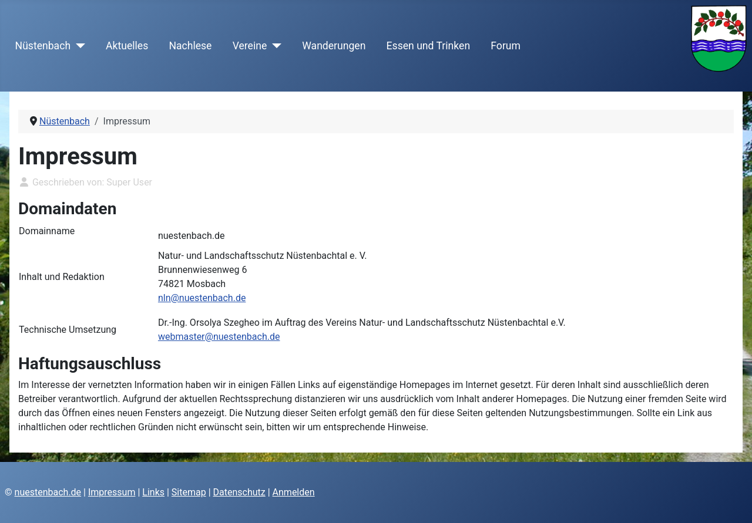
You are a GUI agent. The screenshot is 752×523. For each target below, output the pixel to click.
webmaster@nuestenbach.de (219, 336)
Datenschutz (239, 492)
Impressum (112, 492)
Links (153, 492)
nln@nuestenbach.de (202, 297)
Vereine (250, 46)
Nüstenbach (42, 46)
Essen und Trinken (429, 46)
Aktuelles (127, 46)
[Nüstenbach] (77, 45)
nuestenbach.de (48, 492)
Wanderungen (333, 46)
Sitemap (189, 492)
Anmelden (294, 492)
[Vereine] (274, 45)
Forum (506, 46)
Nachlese (190, 46)
